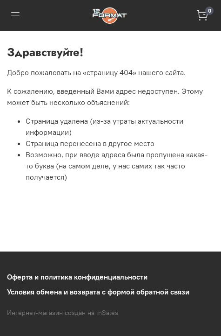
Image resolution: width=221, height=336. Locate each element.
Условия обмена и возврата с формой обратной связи (98, 291)
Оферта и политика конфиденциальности (77, 276)
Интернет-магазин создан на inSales (62, 312)
